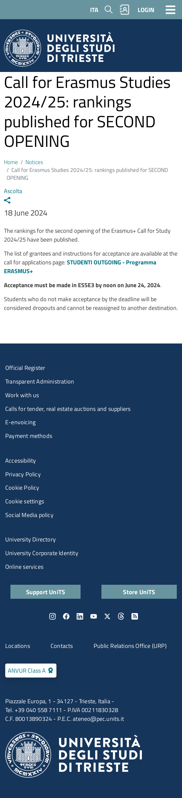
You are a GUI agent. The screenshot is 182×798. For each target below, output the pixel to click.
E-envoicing (20, 422)
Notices (34, 162)
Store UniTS (139, 591)
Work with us (22, 395)
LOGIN (146, 9)
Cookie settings (24, 501)
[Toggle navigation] (170, 9)
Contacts (62, 645)
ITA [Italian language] (94, 9)
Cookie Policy (22, 487)
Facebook (66, 616)
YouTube (93, 616)
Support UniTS (45, 591)
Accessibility (20, 460)
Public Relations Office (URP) (130, 645)
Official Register (25, 367)
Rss (134, 616)
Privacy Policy (23, 474)
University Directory (30, 539)
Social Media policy (29, 515)
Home (11, 162)
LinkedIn (80, 616)
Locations (17, 645)
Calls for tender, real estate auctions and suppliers (67, 408)
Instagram (52, 616)
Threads (121, 616)
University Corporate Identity (41, 553)
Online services (24, 566)
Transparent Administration (39, 381)
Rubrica (124, 10)
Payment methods (28, 435)
